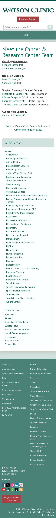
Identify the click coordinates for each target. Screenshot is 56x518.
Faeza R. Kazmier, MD (14, 101)
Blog (4, 378)
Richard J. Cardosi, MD (14, 115)
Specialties (35, 387)
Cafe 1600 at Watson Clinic (19, 173)
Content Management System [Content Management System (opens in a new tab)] (20, 512)
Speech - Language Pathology (20, 286)
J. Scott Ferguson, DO (13, 97)
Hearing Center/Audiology (18, 224)
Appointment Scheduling (17, 322)
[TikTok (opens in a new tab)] (17, 489)
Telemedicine (12, 294)
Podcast (33, 364)
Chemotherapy (13, 184)
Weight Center (13, 301)
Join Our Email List (38, 422)
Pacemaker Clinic (14, 257)
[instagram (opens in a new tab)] (13, 485)
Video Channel (36, 396)
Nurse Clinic (12, 249)
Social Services (13, 283)
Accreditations (12, 340)
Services (9, 151)
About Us (9, 314)
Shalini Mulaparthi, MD (14, 68)
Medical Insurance (38, 431)
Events (33, 413)
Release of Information (40, 373)
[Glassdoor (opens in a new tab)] (13, 489)
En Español (10, 336)
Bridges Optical (13, 169)
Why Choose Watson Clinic (42, 409)
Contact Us (10, 344)
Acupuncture (12, 154)
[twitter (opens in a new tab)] (8, 485)
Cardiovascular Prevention (19, 176)
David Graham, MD (12, 79)
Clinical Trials (11, 325)
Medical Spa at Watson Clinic (20, 242)
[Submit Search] (50, 27)
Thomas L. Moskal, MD (14, 104)
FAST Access (12, 216)
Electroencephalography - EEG (21, 209)
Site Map (34, 382)
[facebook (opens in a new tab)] (4, 485)
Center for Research (16, 180)
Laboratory (11, 227)
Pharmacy (11, 260)
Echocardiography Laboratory (20, 205)
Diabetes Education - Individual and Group (26, 195)
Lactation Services (15, 231)
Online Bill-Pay (37, 451)
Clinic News (7, 394)
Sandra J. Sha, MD (11, 83)
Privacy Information (38, 369)
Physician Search (37, 464)
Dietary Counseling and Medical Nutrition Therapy (26, 200)
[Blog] (21, 489)
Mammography (13, 238)
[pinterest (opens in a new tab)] (21, 485)
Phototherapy (13, 264)
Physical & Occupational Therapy (22, 268)
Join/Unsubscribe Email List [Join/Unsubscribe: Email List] (11, 499)
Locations (34, 427)
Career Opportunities (11, 390)
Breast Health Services (17, 165)
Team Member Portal (39, 391)
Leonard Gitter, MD (12, 65)
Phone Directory (37, 460)
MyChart (10, 246)
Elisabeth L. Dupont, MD (15, 93)
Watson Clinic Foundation (17, 329)
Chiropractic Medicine (16, 187)
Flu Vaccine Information (17, 220)
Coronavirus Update (15, 191)
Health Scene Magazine (16, 333)
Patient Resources (38, 455)
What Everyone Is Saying (41, 404)
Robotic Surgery (14, 275)
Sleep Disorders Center (17, 279)
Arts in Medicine (14, 162)
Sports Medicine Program (18, 290)
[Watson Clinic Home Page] (28, 10)
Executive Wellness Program (20, 212)
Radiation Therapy (15, 272)
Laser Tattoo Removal (17, 235)
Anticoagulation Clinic (17, 158)
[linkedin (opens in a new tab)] (17, 485)
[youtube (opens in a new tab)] (4, 489)
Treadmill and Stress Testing (20, 298)
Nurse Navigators (14, 253)
